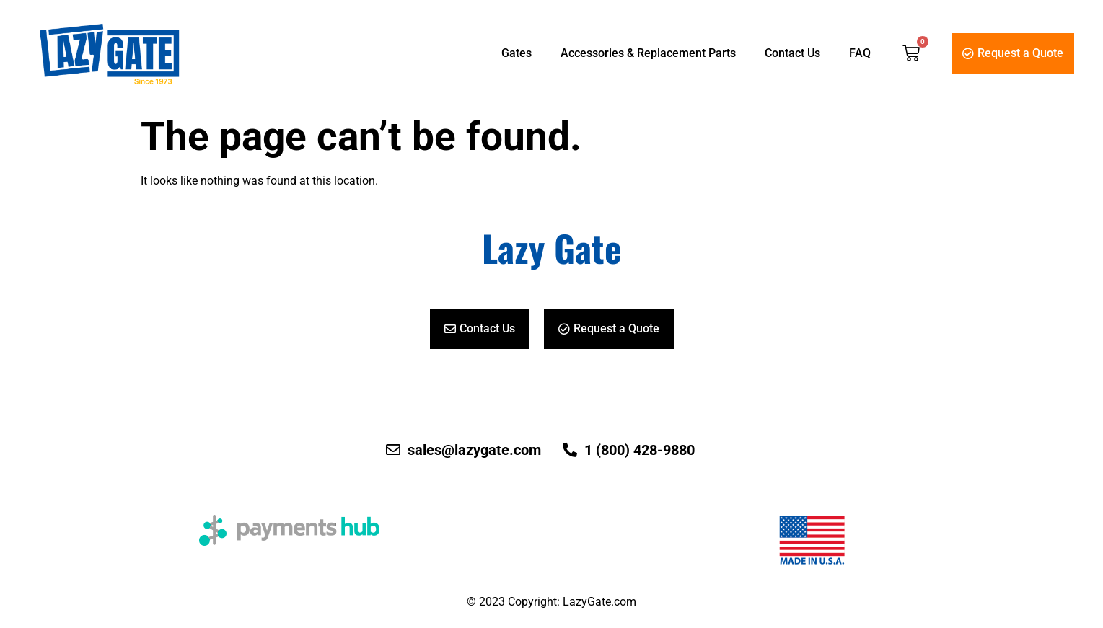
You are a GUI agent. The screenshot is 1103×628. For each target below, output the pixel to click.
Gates (516, 53)
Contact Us (792, 53)
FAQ (860, 53)
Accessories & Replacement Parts (648, 53)
